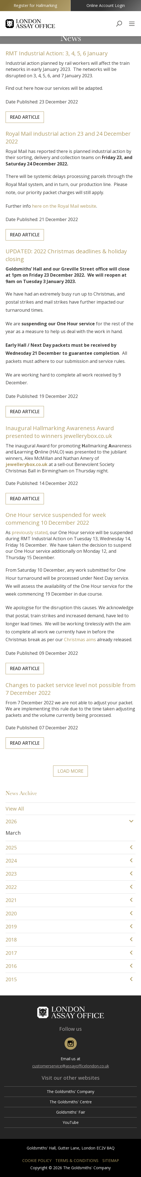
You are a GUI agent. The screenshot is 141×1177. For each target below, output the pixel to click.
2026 (11, 821)
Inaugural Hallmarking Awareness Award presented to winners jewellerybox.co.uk (64, 444)
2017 (11, 953)
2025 (11, 847)
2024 (11, 860)
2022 (11, 887)
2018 (11, 939)
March (13, 832)
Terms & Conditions (76, 1160)
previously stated (45, 557)
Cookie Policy (36, 1160)
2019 (11, 926)
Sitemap (110, 1160)
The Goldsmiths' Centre (71, 1101)
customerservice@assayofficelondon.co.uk (70, 1066)
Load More (70, 771)
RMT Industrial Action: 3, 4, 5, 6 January (62, 67)
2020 (11, 913)
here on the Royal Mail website (66, 197)
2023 (11, 873)
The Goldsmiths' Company (70, 1091)
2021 (11, 900)
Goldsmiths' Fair (70, 1112)
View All (15, 808)
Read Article (43, 104)
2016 (11, 966)
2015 (11, 979)
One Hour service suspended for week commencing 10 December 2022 (61, 548)
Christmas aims (75, 620)
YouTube (71, 1122)
